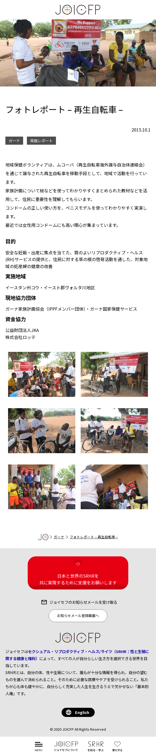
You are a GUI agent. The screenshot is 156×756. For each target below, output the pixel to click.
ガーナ (59, 536)
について (66, 749)
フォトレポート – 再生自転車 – (94, 536)
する (118, 749)
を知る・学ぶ (95, 749)
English (82, 712)
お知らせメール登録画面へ (78, 615)
